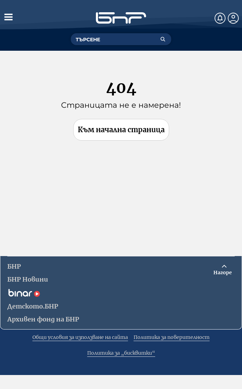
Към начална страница (121, 129)
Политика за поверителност (172, 337)
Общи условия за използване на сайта (80, 337)
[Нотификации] (220, 18)
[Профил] (233, 18)
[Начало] (121, 18)
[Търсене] (162, 39)
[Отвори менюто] (8, 16)
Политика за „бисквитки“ (121, 353)
